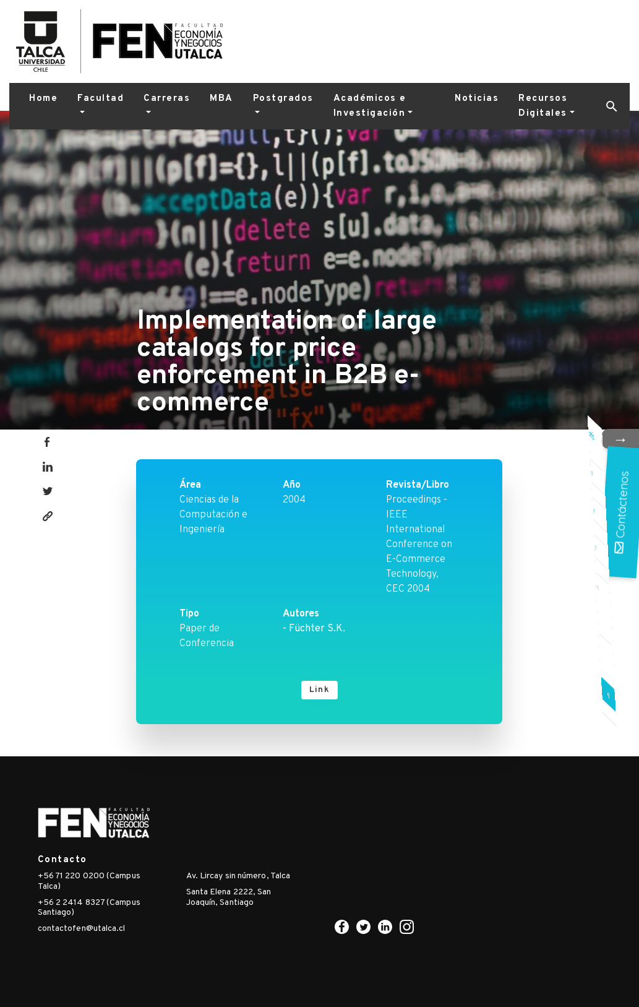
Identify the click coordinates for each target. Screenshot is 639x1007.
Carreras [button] (167, 99)
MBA (221, 99)
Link (319, 690)
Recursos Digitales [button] (542, 106)
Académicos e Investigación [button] (369, 106)
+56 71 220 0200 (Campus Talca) (89, 881)
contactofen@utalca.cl (82, 928)
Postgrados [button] (283, 99)
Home (43, 99)
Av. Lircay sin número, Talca (238, 876)
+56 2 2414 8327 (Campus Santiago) (89, 907)
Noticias (477, 99)
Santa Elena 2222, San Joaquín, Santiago (229, 897)
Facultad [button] (100, 99)
